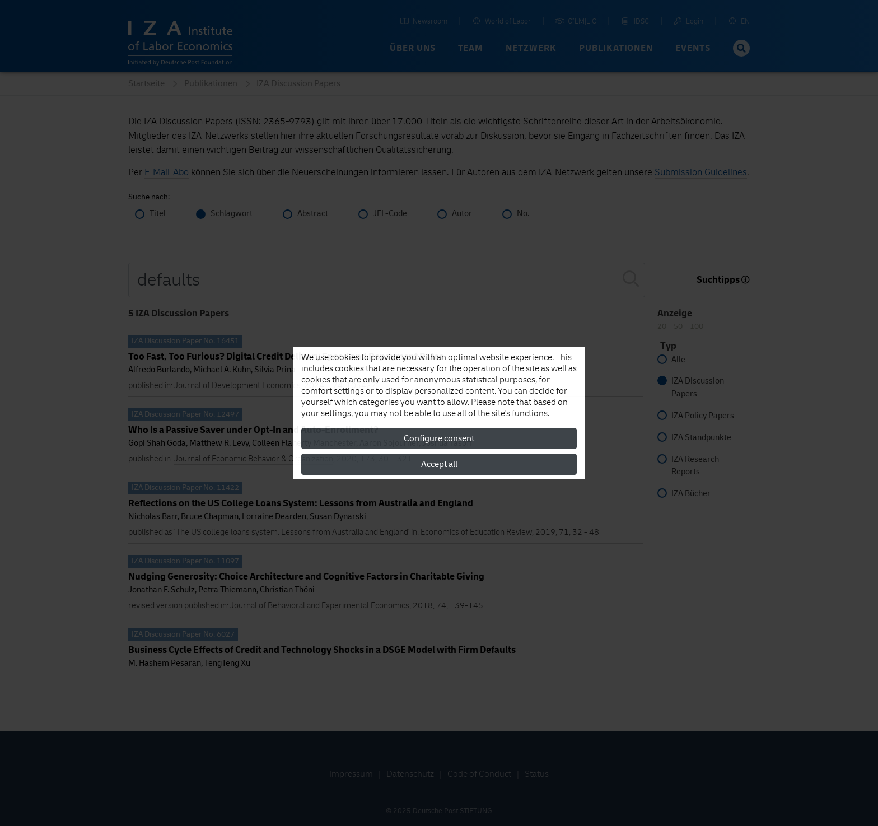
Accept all (439, 464)
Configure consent (439, 438)
